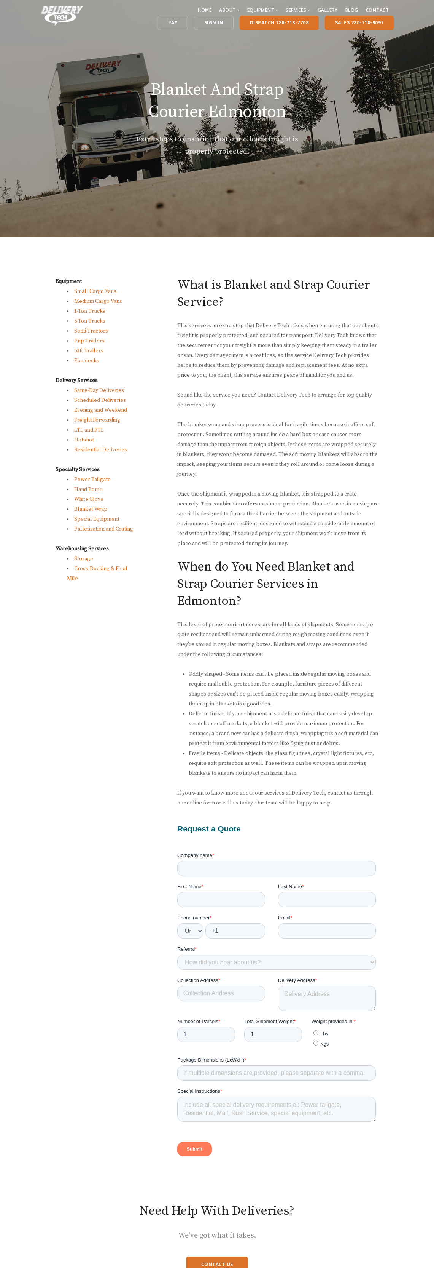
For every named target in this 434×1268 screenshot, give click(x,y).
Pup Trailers (89, 340)
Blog (351, 10)
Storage (83, 558)
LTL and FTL (89, 430)
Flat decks (86, 360)
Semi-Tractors (91, 331)
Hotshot (84, 440)
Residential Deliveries (100, 449)
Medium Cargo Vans (98, 301)
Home (204, 10)
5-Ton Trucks (89, 321)
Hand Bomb (88, 489)
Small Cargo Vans (95, 291)
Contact (377, 10)
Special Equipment (96, 519)
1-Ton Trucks (89, 311)
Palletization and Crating (103, 529)
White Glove (88, 499)
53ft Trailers (88, 350)
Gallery (328, 10)
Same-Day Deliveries (99, 390)
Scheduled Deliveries (100, 400)
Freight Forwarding (97, 420)
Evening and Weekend (100, 410)
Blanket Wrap (90, 509)
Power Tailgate (92, 479)
